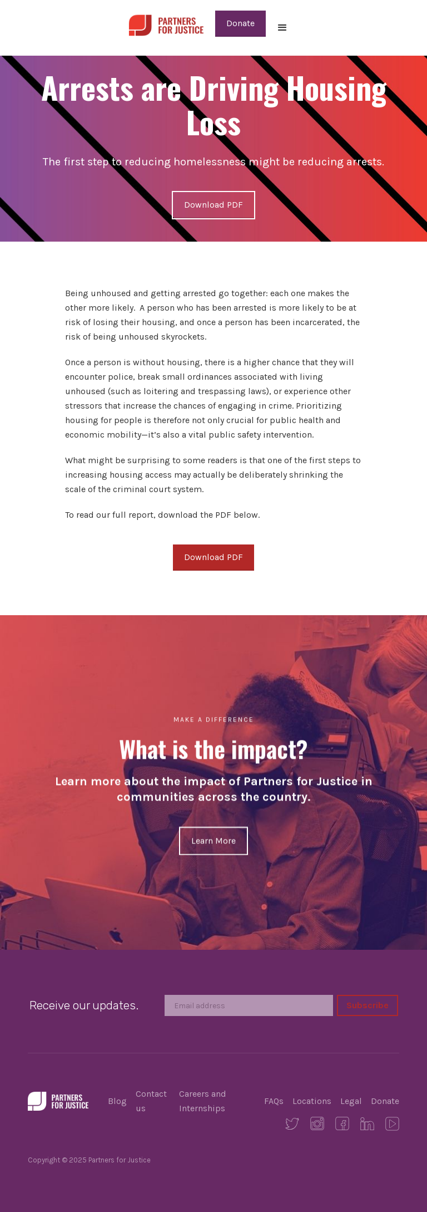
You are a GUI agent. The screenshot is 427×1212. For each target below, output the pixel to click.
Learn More (213, 840)
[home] (166, 24)
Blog (117, 1101)
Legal (351, 1101)
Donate (240, 23)
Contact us (151, 1100)
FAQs (274, 1101)
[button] (282, 28)
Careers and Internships (202, 1100)
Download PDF (213, 204)
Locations (311, 1101)
